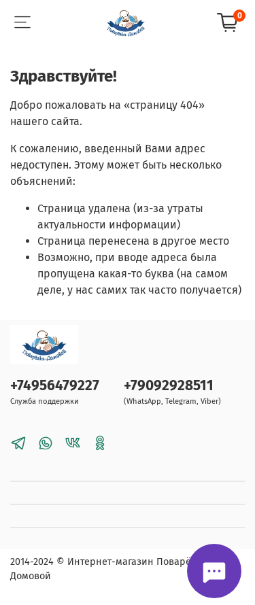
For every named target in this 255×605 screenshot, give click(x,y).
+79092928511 (169, 385)
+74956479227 (54, 385)
